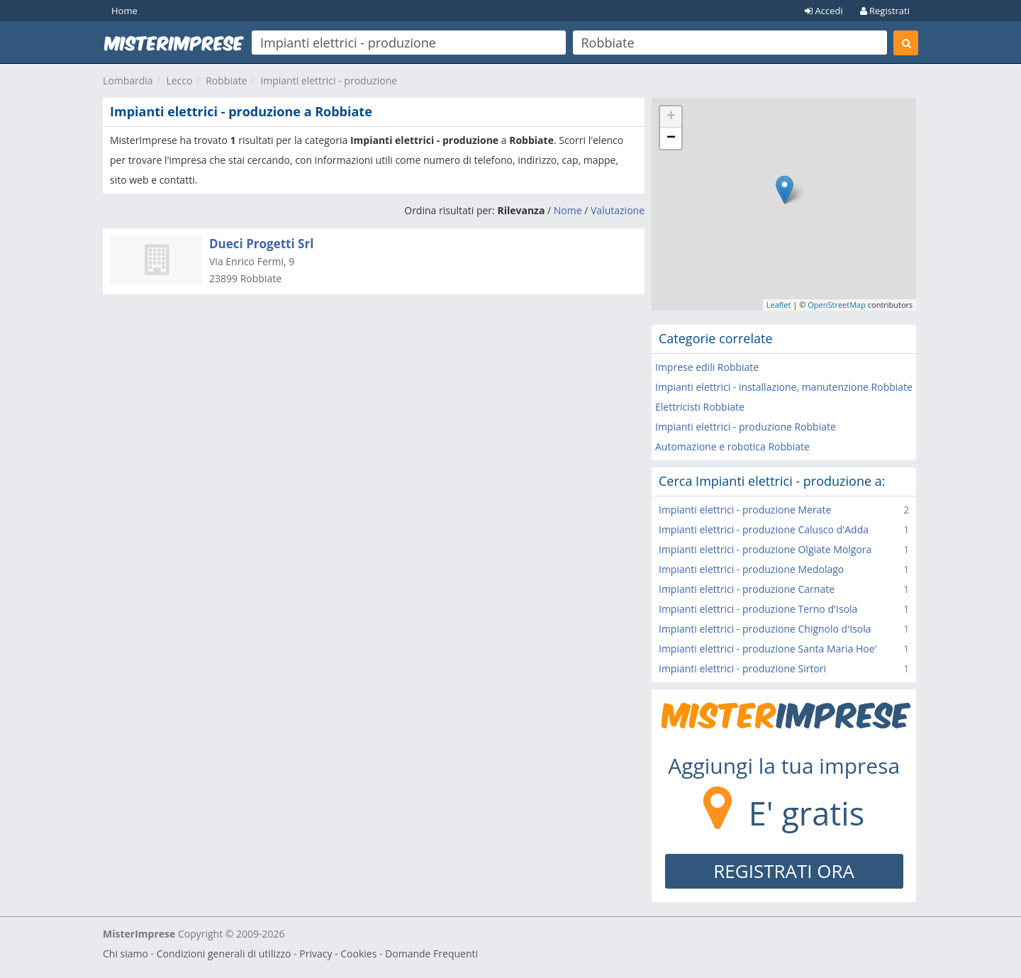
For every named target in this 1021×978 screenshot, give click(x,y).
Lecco (179, 80)
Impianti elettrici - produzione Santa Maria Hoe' (768, 648)
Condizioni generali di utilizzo (224, 953)
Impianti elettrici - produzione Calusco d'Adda (764, 529)
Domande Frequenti (431, 953)
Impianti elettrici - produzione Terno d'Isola (758, 609)
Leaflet (778, 304)
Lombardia (128, 80)
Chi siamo (125, 953)
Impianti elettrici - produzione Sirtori (742, 668)
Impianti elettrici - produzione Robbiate (745, 426)
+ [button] (671, 117)
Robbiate (226, 80)
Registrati (885, 10)
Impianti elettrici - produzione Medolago (751, 569)
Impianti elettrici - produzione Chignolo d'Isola (765, 628)
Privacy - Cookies (337, 953)
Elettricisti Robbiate (699, 406)
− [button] (671, 138)
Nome (568, 210)
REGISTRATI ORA (783, 871)
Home (124, 10)
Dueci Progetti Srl (261, 243)
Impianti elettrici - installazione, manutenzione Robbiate (784, 387)
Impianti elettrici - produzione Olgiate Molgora (765, 549)
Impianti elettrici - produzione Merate (745, 509)
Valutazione (618, 210)
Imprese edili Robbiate (707, 367)
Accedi (824, 10)
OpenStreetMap (837, 304)
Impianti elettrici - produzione (328, 80)
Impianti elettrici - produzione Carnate (747, 589)
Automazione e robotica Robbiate (732, 446)
